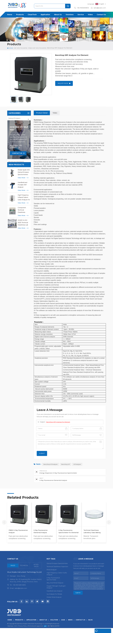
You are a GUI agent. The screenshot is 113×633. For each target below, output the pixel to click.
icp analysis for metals (54, 594)
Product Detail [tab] (41, 113)
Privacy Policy (22, 631)
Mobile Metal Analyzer (16, 125)
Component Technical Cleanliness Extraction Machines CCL (22, 263)
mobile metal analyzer (54, 597)
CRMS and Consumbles (17, 168)
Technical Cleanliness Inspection (16, 163)
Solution (55, 625)
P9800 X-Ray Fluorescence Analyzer (18, 531)
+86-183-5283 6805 (19, 585)
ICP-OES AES (13, 153)
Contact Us (17, 207)
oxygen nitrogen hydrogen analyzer (56, 587)
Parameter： (39, 322)
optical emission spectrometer (57, 563)
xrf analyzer (77, 464)
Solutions (70, 14)
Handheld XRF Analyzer (17, 129)
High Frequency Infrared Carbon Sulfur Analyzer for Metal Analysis (24, 251)
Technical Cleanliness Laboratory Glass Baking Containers (92, 531)
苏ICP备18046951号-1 (54, 631)
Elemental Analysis (15, 133)
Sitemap (10, 631)
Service (81, 14)
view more (21, 231)
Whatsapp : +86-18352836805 (16, 200)
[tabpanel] (24, 580)
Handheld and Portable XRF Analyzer (22, 238)
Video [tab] (55, 113)
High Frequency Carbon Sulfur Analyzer (57, 574)
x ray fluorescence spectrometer (53, 579)
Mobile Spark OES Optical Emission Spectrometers (24, 226)
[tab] (13, 565)
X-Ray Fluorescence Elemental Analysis (40, 531)
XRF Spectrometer (20, 48)
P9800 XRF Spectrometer (19, 141)
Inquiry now (63, 83)
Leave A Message (102, 631)
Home (9, 14)
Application (45, 14)
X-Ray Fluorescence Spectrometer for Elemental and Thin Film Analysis (69, 531)
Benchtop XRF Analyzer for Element (58, 422)
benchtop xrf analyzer (51, 464)
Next (109, 522)
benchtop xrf (65, 464)
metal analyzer (52, 570)
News (71, 625)
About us (58, 14)
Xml (15, 631)
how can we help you (19, 182)
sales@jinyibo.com (100, 8)
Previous (4, 522)
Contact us (101, 14)
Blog (92, 625)
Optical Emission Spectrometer (14, 119)
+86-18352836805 (83, 8)
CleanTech (32, 14)
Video (90, 14)
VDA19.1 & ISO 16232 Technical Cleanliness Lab (23, 276)
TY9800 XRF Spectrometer (19, 149)
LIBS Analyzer (13, 158)
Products (20, 14)
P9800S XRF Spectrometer (19, 145)
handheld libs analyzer (54, 591)
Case (64, 625)
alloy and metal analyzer (55, 583)
